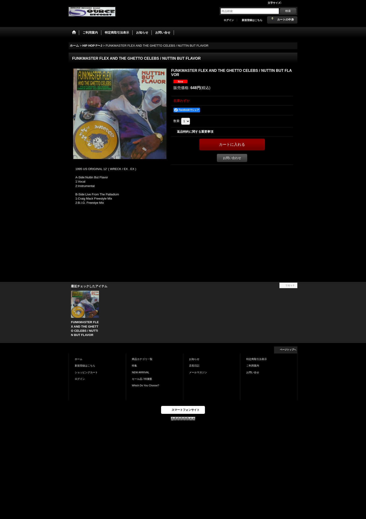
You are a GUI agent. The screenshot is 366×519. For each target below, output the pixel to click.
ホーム (78, 359)
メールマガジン (198, 372)
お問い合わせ (232, 158)
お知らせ (194, 359)
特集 (134, 365)
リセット (290, 285)
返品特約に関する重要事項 (195, 131)
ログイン (229, 20)
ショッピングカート (86, 372)
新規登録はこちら (252, 20)
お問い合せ (252, 372)
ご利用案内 (252, 365)
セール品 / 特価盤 (142, 378)
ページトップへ (288, 349)
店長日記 (194, 365)
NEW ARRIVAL (140, 372)
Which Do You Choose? (145, 385)
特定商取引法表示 (256, 359)
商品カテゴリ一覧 (142, 359)
